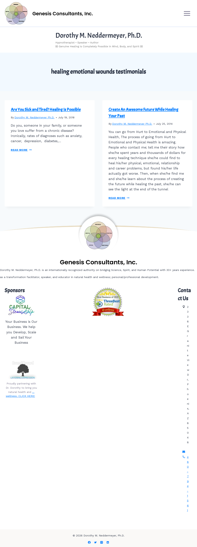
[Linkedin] (107, 542)
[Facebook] (89, 542)
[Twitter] (95, 542)
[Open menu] (186, 13)
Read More (21, 149)
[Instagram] (101, 542)
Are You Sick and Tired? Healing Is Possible (46, 109)
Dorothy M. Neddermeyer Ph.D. (34, 117)
